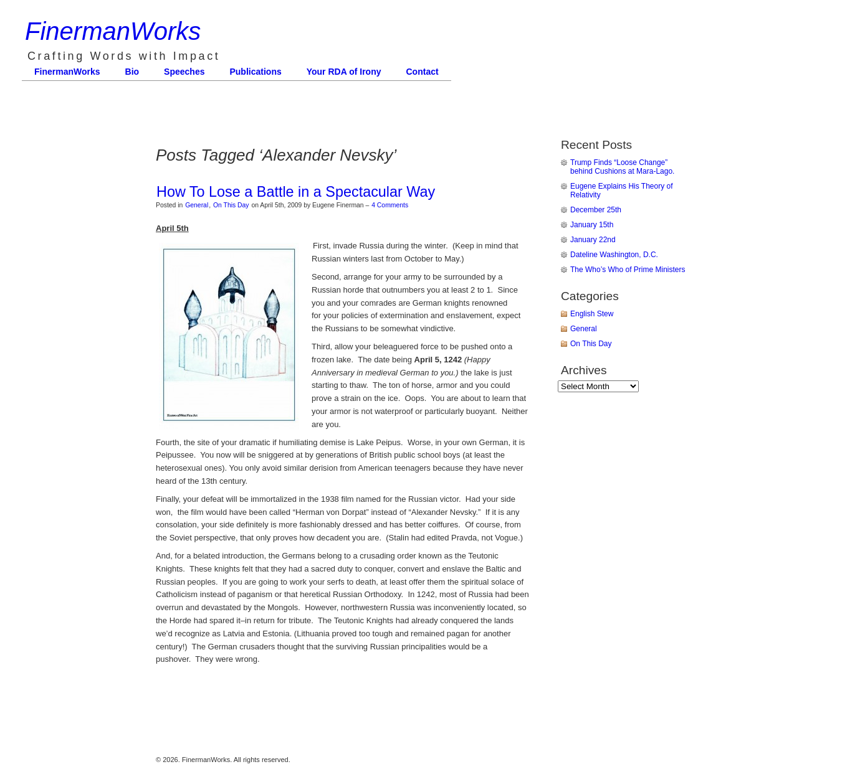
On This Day (231, 205)
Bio (132, 72)
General (196, 205)
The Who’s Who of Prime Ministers (628, 269)
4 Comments (389, 205)
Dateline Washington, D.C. (614, 254)
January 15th (591, 224)
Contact (422, 72)
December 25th (595, 209)
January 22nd (593, 239)
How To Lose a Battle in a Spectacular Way (295, 192)
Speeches (184, 72)
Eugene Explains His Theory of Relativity (621, 190)
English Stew (591, 313)
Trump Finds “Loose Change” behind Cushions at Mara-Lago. (622, 167)
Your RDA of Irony (344, 72)
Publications (255, 72)
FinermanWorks (113, 31)
